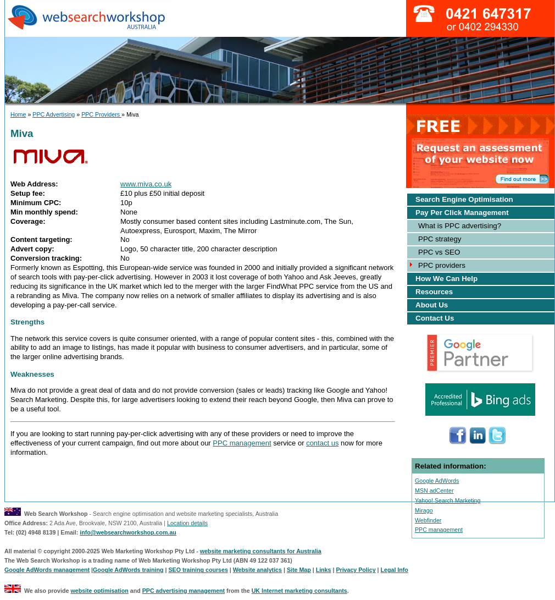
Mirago (424, 510)
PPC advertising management (183, 590)
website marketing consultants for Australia (260, 551)
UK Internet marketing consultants (299, 590)
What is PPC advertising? (459, 226)
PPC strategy (440, 239)
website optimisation (99, 590)
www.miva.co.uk (145, 184)
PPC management (242, 443)
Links (323, 569)
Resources (434, 292)
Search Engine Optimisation (464, 199)
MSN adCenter (434, 490)
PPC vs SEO (439, 252)
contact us (322, 443)
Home (18, 114)
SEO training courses (197, 569)
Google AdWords (437, 480)
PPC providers (441, 265)
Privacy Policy (355, 569)
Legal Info (394, 569)
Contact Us (434, 318)
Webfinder (428, 520)
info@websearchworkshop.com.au (128, 532)
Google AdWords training (128, 569)
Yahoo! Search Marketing (447, 500)
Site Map (299, 569)
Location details (187, 523)
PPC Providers (101, 114)
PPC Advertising (53, 114)
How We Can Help (446, 278)
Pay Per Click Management (462, 212)
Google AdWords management (47, 569)
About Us (431, 305)
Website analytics (257, 569)
